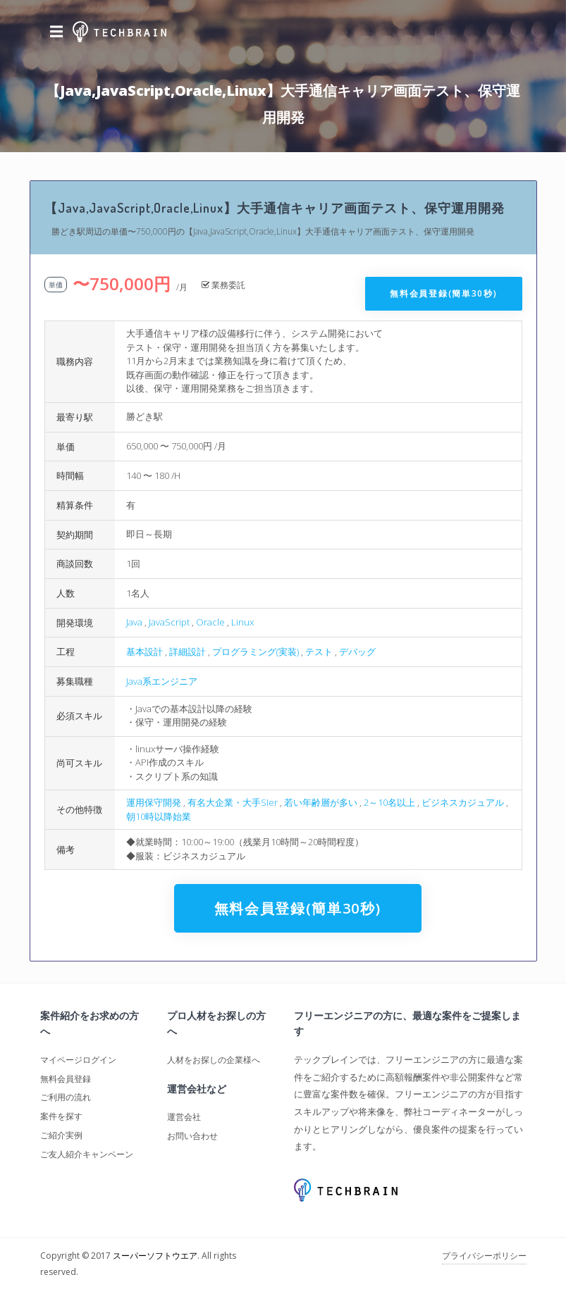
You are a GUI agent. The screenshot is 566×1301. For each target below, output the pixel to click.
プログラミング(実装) (255, 651)
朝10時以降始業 (158, 816)
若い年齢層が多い (320, 802)
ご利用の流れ (65, 1097)
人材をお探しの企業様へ (213, 1060)
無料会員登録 (65, 1079)
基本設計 (144, 651)
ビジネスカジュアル (463, 802)
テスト (319, 651)
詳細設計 (187, 651)
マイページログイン (78, 1060)
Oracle (210, 622)
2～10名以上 (389, 802)
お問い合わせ (192, 1136)
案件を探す (61, 1116)
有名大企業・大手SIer (232, 802)
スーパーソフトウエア (155, 1256)
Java (134, 622)
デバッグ (357, 651)
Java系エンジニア (161, 681)
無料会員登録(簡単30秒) (443, 293)
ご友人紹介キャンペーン (86, 1154)
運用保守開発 (153, 802)
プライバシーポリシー (484, 1256)
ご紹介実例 (61, 1135)
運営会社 (184, 1117)
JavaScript (169, 622)
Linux (242, 622)
